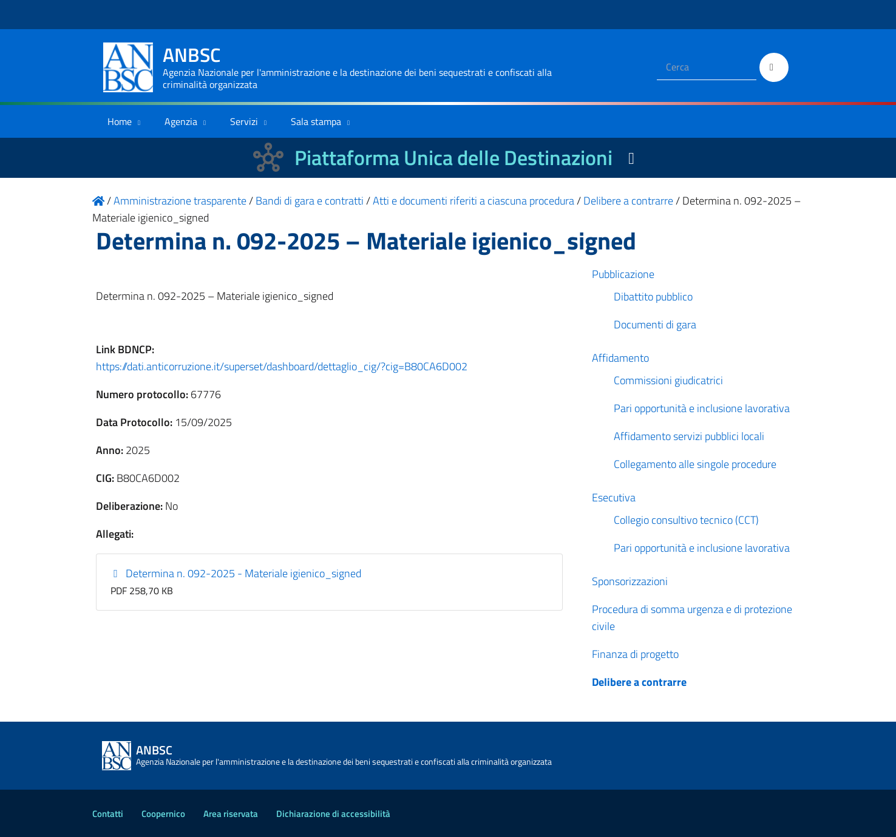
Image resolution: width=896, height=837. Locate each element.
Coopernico (163, 814)
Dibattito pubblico (653, 296)
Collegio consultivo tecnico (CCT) (686, 520)
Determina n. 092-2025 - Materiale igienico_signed (236, 573)
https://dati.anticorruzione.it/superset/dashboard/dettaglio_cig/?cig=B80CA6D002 (281, 366)
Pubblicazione (623, 274)
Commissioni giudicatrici (668, 380)
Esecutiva (614, 497)
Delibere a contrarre (639, 682)
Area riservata (230, 814)
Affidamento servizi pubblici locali (689, 436)
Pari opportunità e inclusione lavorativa (702, 408)
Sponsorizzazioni (630, 581)
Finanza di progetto (635, 654)
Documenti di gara (655, 324)
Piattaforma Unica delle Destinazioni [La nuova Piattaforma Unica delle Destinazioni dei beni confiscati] (453, 157)
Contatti (107, 814)
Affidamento (620, 358)
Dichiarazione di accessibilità (333, 814)
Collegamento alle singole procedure (695, 464)
